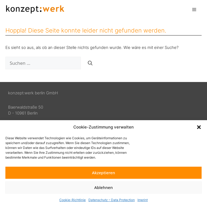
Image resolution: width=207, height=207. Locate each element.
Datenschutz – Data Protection (111, 200)
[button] (199, 127)
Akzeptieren (103, 172)
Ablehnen (103, 187)
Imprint (142, 200)
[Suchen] (90, 63)
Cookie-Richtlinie (72, 200)
